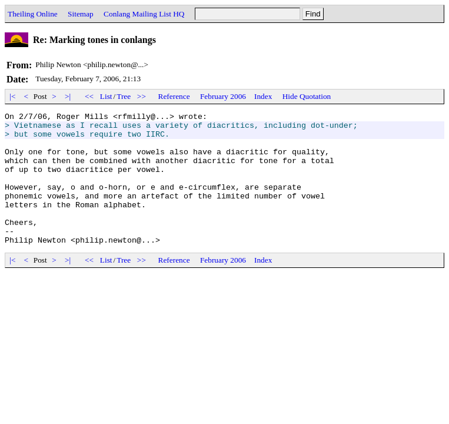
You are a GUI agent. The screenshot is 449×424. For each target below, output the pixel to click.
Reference (174, 96)
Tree (124, 96)
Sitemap (81, 13)
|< (13, 96)
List (106, 96)
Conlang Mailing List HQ (144, 13)
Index (263, 96)
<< (89, 96)
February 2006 (223, 96)
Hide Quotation (306, 96)
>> (141, 96)
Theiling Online (33, 13)
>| (68, 96)
